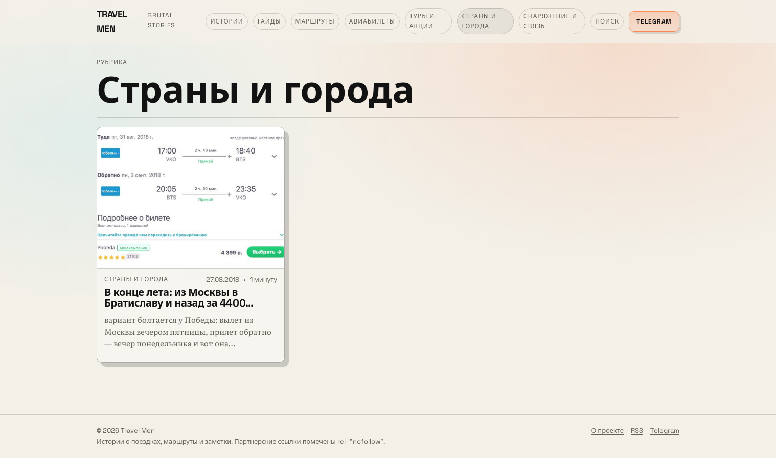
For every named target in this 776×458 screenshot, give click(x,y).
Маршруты (315, 21)
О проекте (607, 430)
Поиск (607, 21)
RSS (637, 430)
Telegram (654, 21)
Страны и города (479, 21)
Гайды (269, 21)
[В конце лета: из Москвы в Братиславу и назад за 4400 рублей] (190, 198)
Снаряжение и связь (550, 21)
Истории (226, 21)
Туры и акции (422, 21)
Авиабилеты (372, 21)
